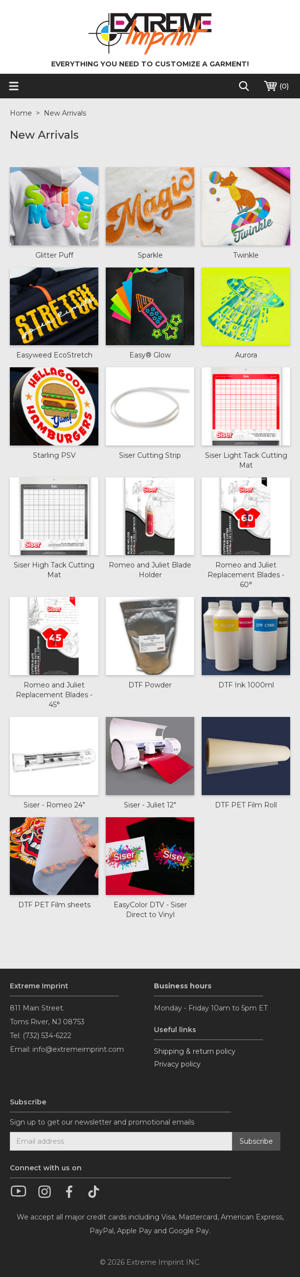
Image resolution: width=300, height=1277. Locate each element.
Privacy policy (177, 1064)
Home (21, 113)
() (276, 86)
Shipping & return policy (195, 1051)
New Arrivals (65, 113)
